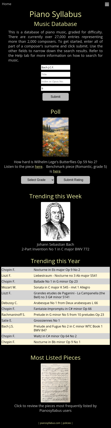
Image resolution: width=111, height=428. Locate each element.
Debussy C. (10, 303)
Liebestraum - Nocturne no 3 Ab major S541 (65, 275)
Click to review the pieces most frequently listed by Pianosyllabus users (55, 408)
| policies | (67, 423)
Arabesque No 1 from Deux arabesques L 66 (66, 303)
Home (6, 4)
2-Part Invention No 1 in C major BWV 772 (55, 249)
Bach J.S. (8, 326)
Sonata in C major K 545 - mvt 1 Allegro (62, 287)
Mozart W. (9, 287)
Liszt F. (6, 275)
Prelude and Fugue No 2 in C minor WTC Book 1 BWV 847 (68, 328)
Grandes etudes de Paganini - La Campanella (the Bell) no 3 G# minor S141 (69, 295)
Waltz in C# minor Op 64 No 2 (55, 336)
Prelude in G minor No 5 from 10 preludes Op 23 (69, 314)
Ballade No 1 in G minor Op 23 (56, 281)
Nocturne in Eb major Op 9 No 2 (57, 270)
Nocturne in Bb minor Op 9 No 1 (57, 342)
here (38, 166)
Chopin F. (8, 270)
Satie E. (7, 320)
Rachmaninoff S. (13, 314)
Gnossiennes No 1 (47, 320)
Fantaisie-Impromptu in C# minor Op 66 (63, 309)
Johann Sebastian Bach (55, 244)
